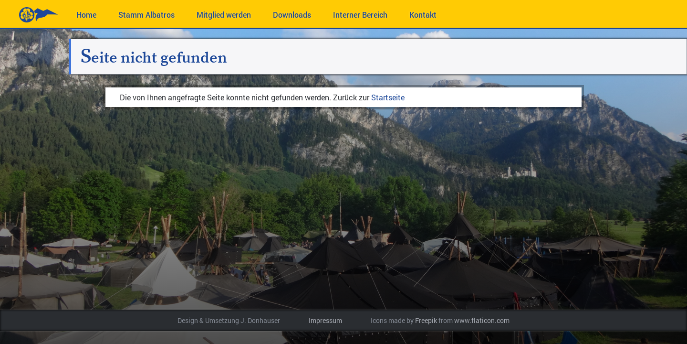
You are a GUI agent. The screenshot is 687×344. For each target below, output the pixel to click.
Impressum (325, 320)
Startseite (388, 97)
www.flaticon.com (482, 320)
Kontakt (423, 15)
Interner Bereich (360, 15)
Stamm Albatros (146, 15)
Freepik (426, 320)
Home (86, 15)
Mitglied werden (224, 15)
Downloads (292, 15)
